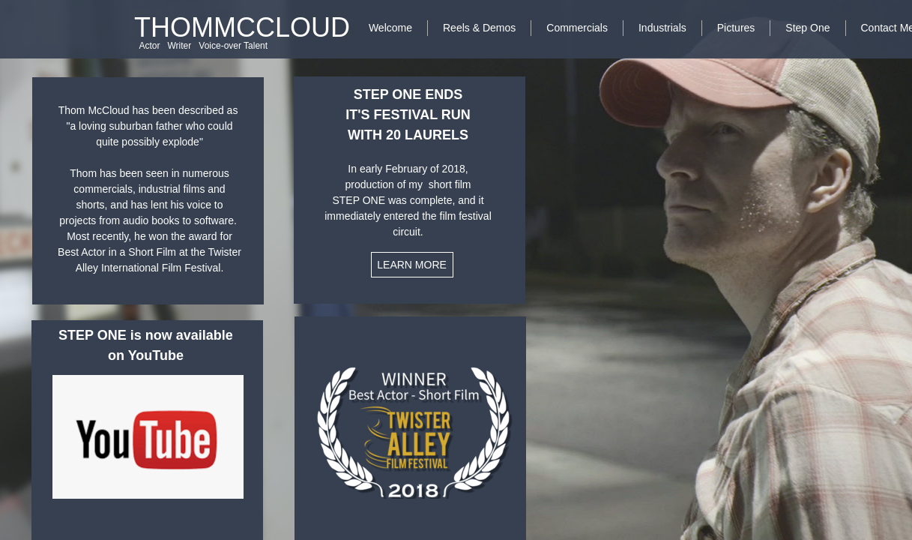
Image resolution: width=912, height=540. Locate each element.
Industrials (662, 28)
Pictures (736, 28)
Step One (807, 28)
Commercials (577, 28)
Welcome (390, 28)
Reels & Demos (479, 28)
